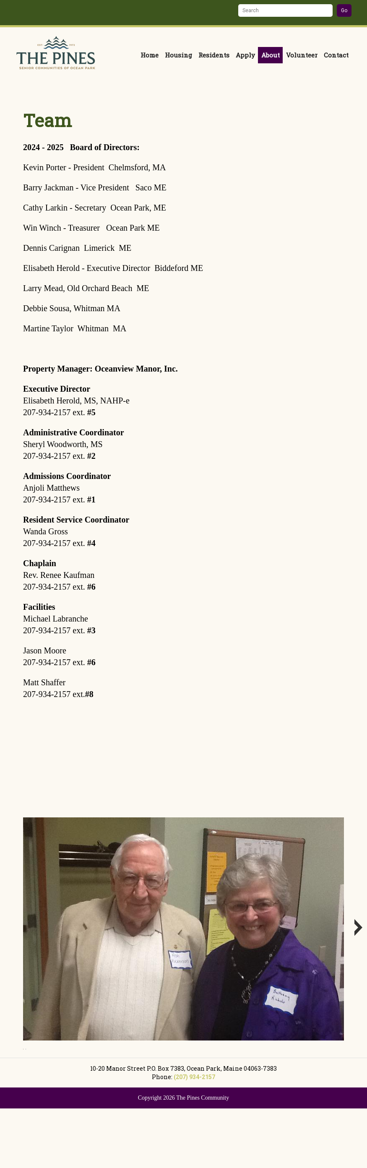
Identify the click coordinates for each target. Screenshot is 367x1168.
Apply (245, 55)
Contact (336, 55)
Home (150, 55)
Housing (178, 55)
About (270, 55)
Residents (213, 55)
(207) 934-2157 (194, 1136)
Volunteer (302, 55)
